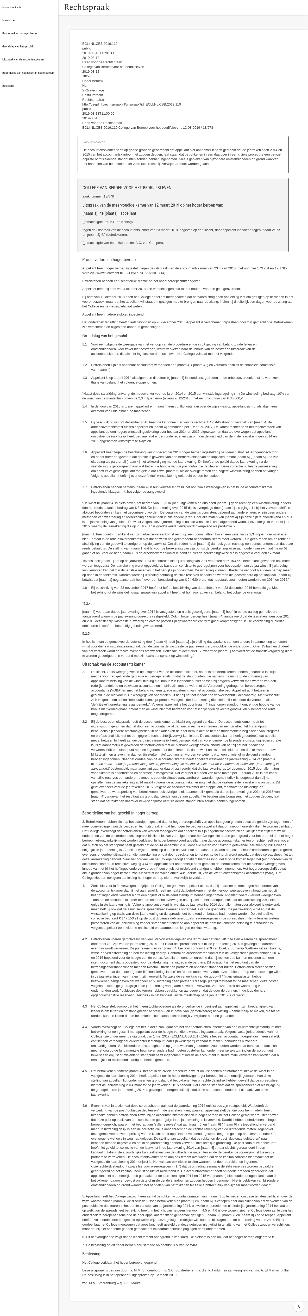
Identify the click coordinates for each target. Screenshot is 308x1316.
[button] (63, 7)
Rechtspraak (94, 7)
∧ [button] (299, 1306)
